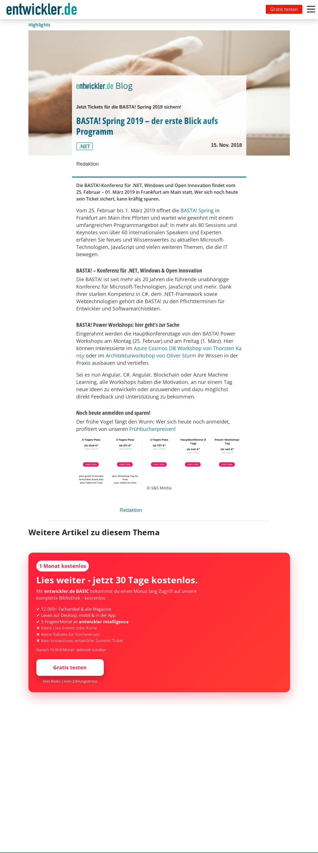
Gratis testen (284, 9)
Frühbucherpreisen (151, 429)
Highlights (39, 25)
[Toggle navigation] (42, 9)
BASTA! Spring (197, 210)
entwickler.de (41, 10)
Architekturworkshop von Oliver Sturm (151, 355)
